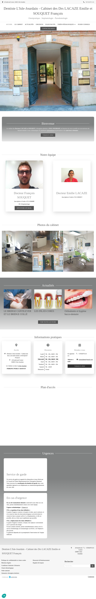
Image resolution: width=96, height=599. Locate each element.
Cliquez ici (25, 507)
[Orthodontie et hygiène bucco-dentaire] (78, 299)
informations (50, 130)
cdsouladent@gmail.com (86, 359)
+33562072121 (82, 353)
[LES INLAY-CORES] (48, 299)
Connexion (91, 576)
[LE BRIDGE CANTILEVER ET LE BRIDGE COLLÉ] (17, 299)
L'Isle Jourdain (22, 366)
